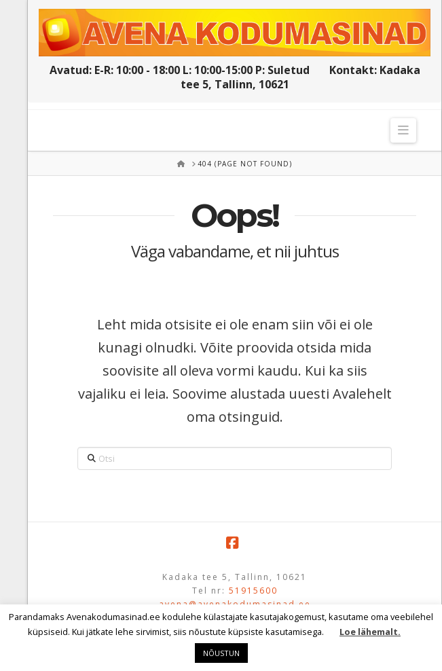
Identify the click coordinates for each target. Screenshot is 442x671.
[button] (403, 130)
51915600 (253, 590)
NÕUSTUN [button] (221, 653)
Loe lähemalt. (370, 631)
